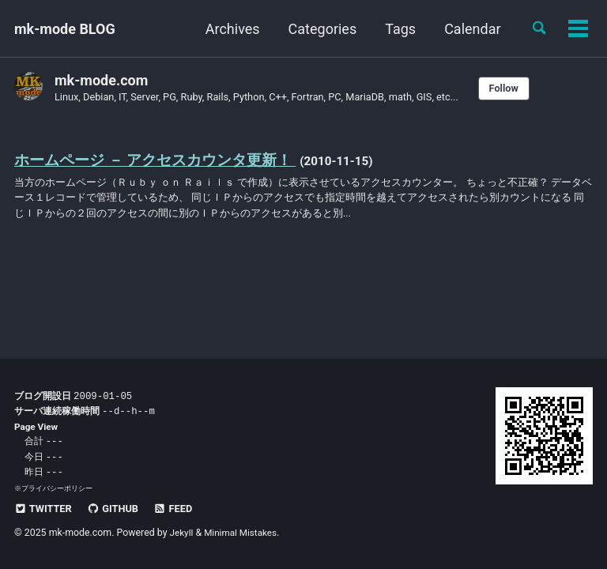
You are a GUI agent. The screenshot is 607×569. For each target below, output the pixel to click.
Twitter (44, 508)
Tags (395, 29)
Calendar (467, 29)
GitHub (117, 508)
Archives (227, 29)
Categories (317, 29)
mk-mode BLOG (64, 29)
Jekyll (182, 532)
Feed (181, 508)
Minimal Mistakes (243, 532)
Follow (529, 88)
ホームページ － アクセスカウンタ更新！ (162, 161)
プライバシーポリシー (56, 488)
